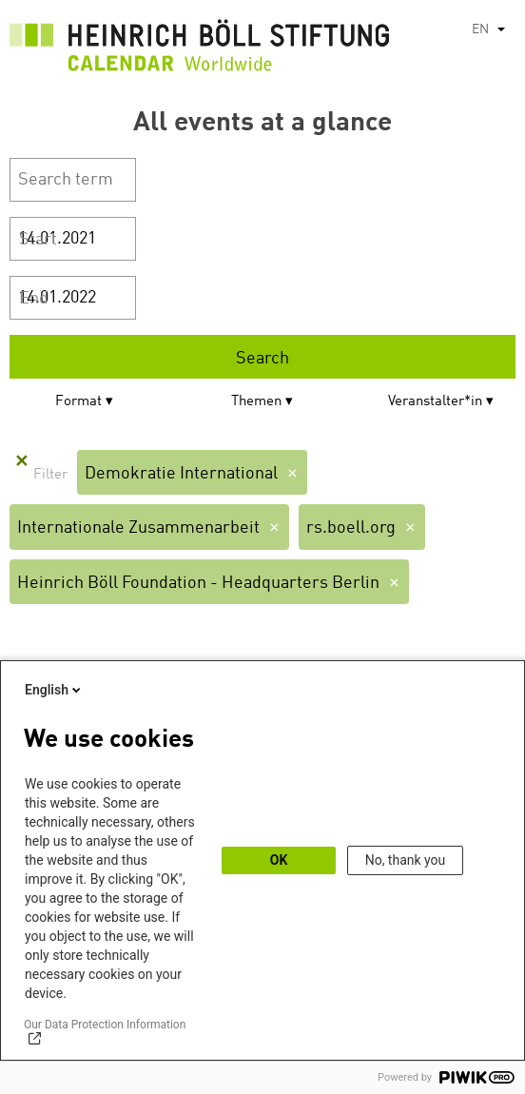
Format (78, 402)
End (34, 298)
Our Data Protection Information (104, 1024)
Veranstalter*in (435, 402)
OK (279, 860)
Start (38, 239)
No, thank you (405, 860)
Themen (256, 402)
